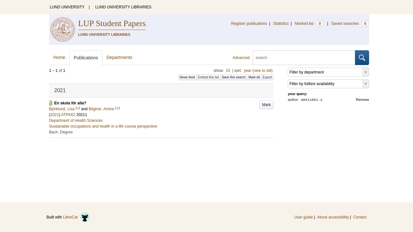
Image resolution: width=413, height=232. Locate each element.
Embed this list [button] (208, 77)
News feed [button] (187, 77)
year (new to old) (258, 70)
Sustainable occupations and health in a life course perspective (103, 126)
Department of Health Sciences (76, 120)
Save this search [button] (234, 77)
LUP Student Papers (112, 23)
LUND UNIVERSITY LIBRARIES (123, 7)
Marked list (309, 23)
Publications (86, 57)
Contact (360, 217)
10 (228, 70)
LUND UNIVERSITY (67, 7)
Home (59, 57)
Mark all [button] (254, 77)
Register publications (249, 23)
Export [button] (267, 77)
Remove (362, 100)
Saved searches (350, 23)
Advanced (241, 57)
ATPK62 (68, 114)
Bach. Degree (61, 132)
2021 (54, 114)
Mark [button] (266, 104)
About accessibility (333, 217)
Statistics (281, 23)
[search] (304, 57)
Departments (119, 57)
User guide (303, 217)
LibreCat (76, 217)
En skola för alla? (70, 103)
